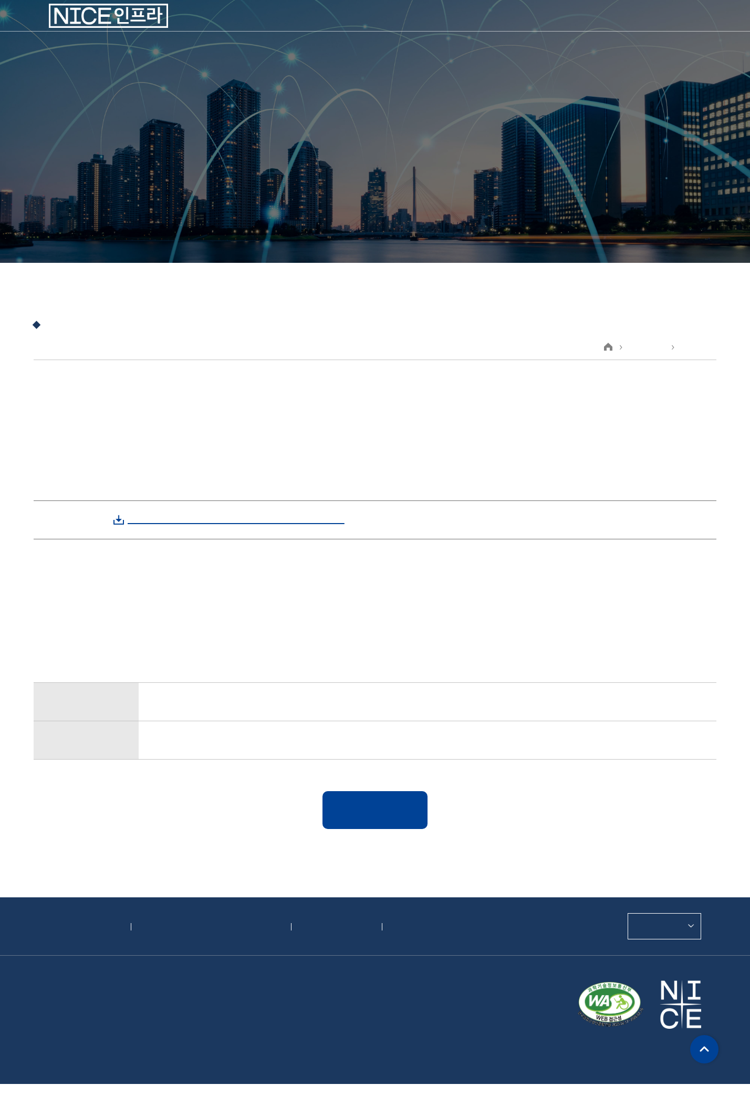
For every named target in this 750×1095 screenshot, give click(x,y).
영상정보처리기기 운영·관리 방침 (206, 927)
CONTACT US (638, 27)
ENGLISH (686, 27)
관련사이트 (658, 926)
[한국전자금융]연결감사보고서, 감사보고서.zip (227, 519)
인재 (565, 26)
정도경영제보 (327, 927)
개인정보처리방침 (78, 927)
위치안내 (407, 927)
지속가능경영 (434, 26)
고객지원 (508, 26)
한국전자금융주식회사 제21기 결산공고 (226, 738)
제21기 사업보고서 (185, 701)
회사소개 (228, 26)
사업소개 (293, 26)
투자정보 (359, 26)
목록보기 (375, 809)
